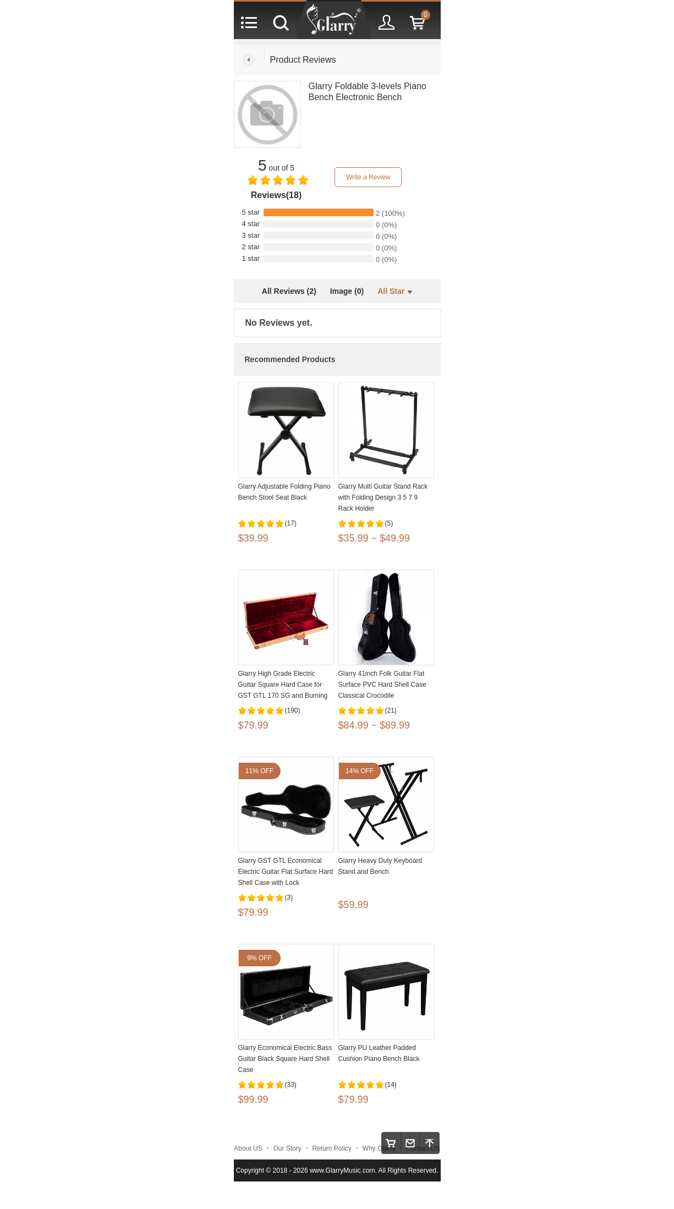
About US (248, 1148)
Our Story (287, 1148)
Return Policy (332, 1148)
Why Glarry (379, 1148)
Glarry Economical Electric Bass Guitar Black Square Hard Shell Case (285, 1059)
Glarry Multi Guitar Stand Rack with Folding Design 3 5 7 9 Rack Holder (383, 497)
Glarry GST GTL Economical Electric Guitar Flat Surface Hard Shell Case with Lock (285, 872)
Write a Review (368, 177)
